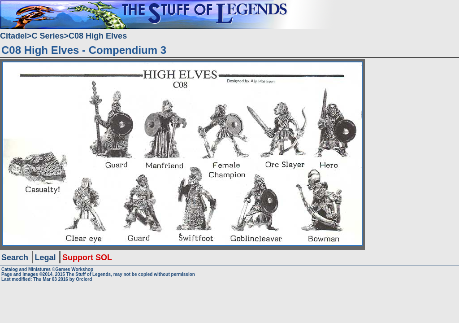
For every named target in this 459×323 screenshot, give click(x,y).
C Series (48, 35)
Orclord (84, 279)
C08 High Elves (98, 35)
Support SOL (87, 257)
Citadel (13, 35)
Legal (45, 257)
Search (14, 257)
